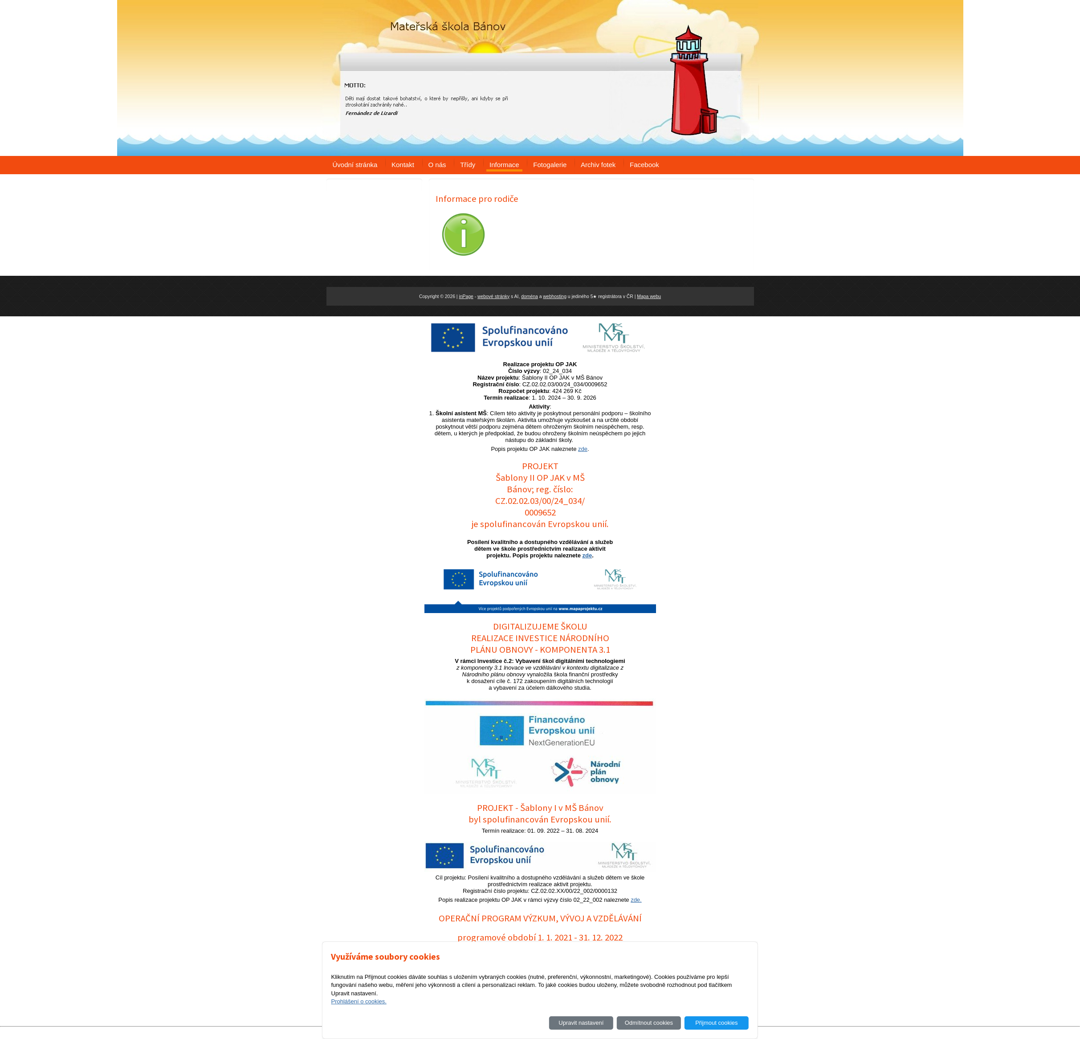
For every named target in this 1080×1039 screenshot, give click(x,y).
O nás (437, 164)
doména (529, 296)
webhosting (554, 296)
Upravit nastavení (580, 1022)
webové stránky (493, 296)
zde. (636, 899)
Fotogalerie (549, 164)
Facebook (644, 164)
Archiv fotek (598, 164)
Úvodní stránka (355, 164)
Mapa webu (649, 296)
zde (582, 449)
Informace (504, 164)
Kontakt (402, 164)
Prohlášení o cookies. (358, 1001)
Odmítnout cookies (649, 1022)
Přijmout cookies (716, 1022)
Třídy (467, 164)
